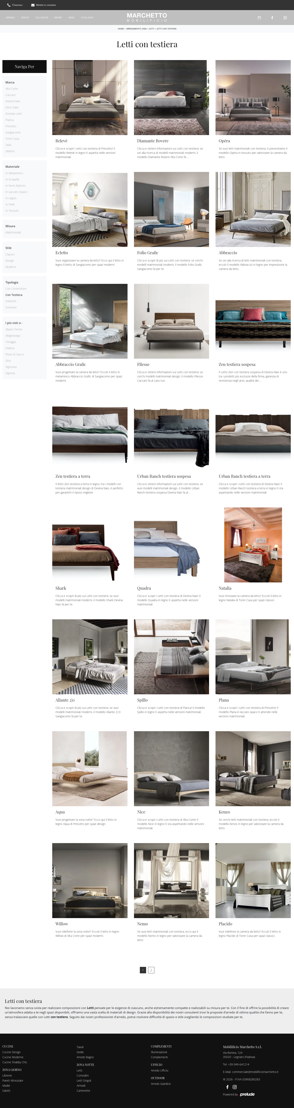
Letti (151, 28)
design (9, 260)
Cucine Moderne (12, 1057)
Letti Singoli (84, 1080)
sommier (11, 307)
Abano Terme (13, 329)
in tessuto (12, 210)
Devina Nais (12, 101)
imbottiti (10, 301)
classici (10, 254)
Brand (58, 17)
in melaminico (14, 173)
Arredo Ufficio (159, 1070)
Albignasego (12, 335)
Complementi (159, 1057)
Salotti (6, 1090)
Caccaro (10, 95)
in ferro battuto (15, 185)
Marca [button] (10, 82)
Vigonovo (11, 367)
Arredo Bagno (85, 1057)
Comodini (83, 1075)
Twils (8, 145)
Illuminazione (159, 1052)
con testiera (13, 295)
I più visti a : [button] (13, 323)
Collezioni (41, 17)
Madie (6, 1085)
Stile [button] (8, 248)
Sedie (80, 1052)
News (71, 17)
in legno (10, 198)
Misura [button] (10, 226)
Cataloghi (87, 17)
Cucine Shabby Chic (14, 1062)
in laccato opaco (16, 192)
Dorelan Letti (13, 114)
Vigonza (10, 373)
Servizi (25, 17)
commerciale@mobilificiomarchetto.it (255, 1072)
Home (121, 28)
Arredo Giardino (161, 1083)
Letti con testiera (166, 28)
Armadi (81, 1085)
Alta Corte (11, 89)
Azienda (10, 17)
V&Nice (10, 151)
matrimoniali (13, 232)
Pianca (9, 120)
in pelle (10, 204)
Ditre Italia (11, 107)
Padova (9, 348)
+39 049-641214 (238, 1064)
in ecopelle (12, 179)
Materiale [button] (12, 167)
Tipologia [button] (11, 282)
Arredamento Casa (136, 28)
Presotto (10, 126)
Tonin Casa (12, 139)
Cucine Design (11, 1052)
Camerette (83, 1090)
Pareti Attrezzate (12, 1080)
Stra (7, 360)
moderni (10, 267)
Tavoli (80, 1047)
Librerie (7, 1075)
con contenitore (15, 289)
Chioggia (10, 342)
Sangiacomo (13, 132)
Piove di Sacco (14, 354)
